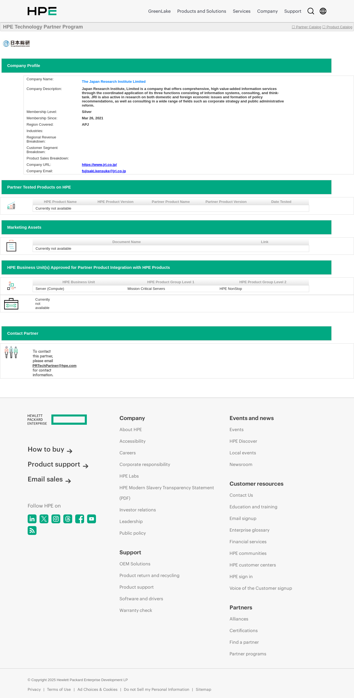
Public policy (132, 533)
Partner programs (248, 653)
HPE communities (248, 553)
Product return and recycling (149, 575)
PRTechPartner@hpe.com (55, 366)
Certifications (244, 630)
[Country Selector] (323, 11)
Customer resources (256, 483)
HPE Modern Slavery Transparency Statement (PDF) (166, 493)
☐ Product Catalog (337, 27)
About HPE (130, 429)
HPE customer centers (253, 565)
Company (267, 11)
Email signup (243, 518)
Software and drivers (141, 598)
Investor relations (137, 509)
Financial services (248, 541)
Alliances (239, 619)
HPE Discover (243, 441)
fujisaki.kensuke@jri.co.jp (104, 171)
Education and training (253, 506)
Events (237, 429)
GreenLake (159, 11)
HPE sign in (241, 576)
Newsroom (241, 464)
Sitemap (203, 689)
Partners (241, 607)
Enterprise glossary (249, 530)
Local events (243, 452)
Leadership (131, 521)
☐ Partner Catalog (306, 27)
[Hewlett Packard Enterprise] (63, 420)
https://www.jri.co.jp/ (99, 165)
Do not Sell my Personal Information (156, 689)
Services (242, 11)
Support (292, 11)
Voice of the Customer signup (261, 588)
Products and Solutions (201, 11)
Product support (58, 464)
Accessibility (132, 441)
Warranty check (135, 610)
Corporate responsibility (144, 464)
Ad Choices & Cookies (97, 689)
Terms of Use (59, 689)
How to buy (50, 449)
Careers (127, 452)
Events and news (252, 417)
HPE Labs (129, 476)
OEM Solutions (134, 563)
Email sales (49, 479)
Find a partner (244, 642)
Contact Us (241, 495)
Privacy (34, 689)
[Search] (311, 11)
